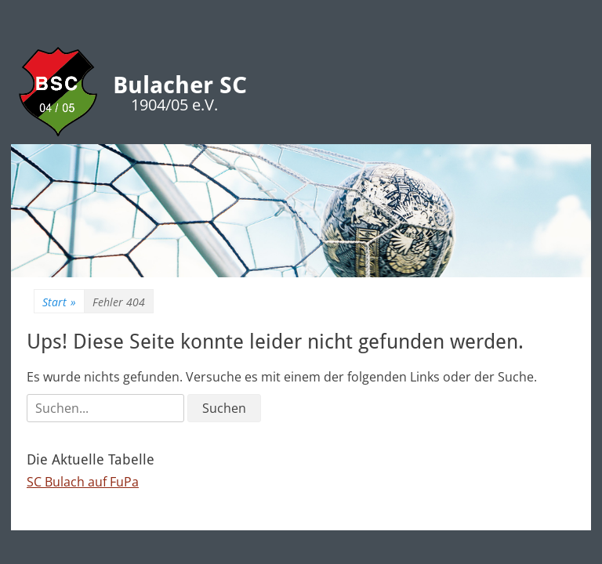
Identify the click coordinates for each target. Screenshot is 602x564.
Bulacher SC (180, 85)
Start (59, 302)
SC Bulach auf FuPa (83, 481)
